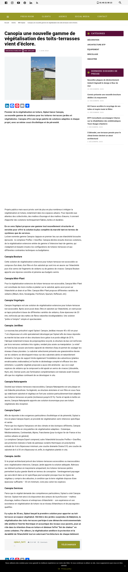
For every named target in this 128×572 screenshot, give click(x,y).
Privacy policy (66, 569)
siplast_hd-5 (19, 542)
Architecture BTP (14, 50)
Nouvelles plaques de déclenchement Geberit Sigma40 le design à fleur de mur (103, 83)
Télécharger (68, 544)
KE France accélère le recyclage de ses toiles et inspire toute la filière (104, 107)
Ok (59, 569)
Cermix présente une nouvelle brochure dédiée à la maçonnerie (104, 96)
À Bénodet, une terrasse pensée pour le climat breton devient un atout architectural (104, 136)
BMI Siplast (21, 22)
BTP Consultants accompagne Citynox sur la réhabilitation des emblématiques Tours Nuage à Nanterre (104, 121)
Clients (13, 22)
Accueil (7, 22)
